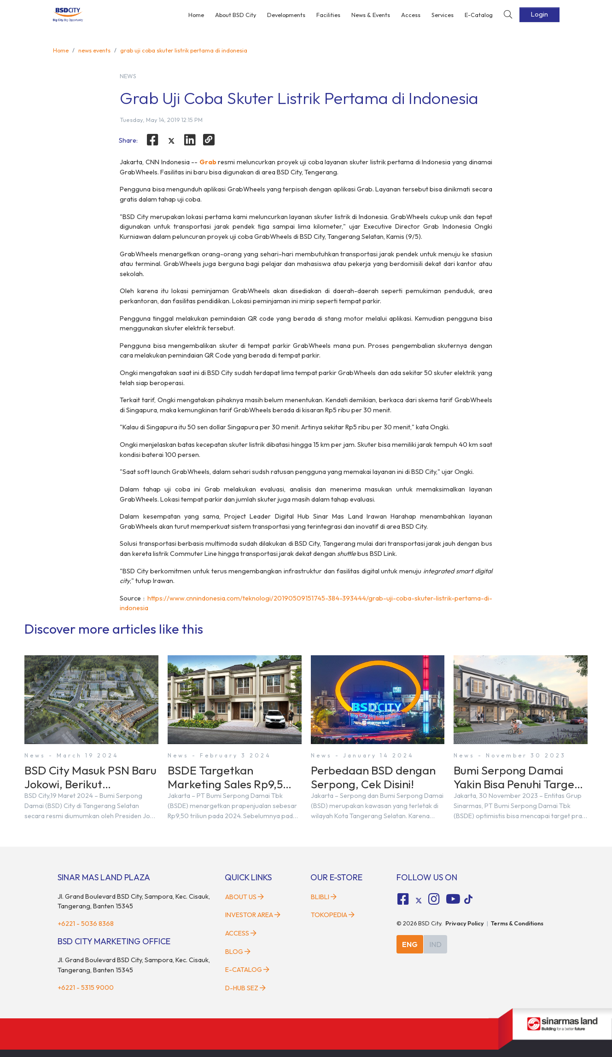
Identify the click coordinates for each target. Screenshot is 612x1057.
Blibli (324, 897)
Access (410, 14)
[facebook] (152, 140)
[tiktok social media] (418, 900)
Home (196, 14)
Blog (238, 951)
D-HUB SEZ (245, 988)
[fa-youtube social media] (453, 899)
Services (442, 14)
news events (94, 50)
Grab (207, 162)
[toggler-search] (508, 14)
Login (539, 14)
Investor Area (252, 915)
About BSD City (235, 14)
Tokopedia (333, 915)
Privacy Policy (464, 923)
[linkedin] (190, 140)
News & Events (370, 14)
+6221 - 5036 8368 (86, 923)
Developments (286, 14)
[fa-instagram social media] (434, 899)
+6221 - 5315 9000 (86, 987)
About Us (244, 897)
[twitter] (171, 141)
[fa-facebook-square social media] (403, 899)
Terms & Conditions (517, 923)
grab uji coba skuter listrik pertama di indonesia (183, 50)
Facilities (328, 14)
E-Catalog (479, 14)
